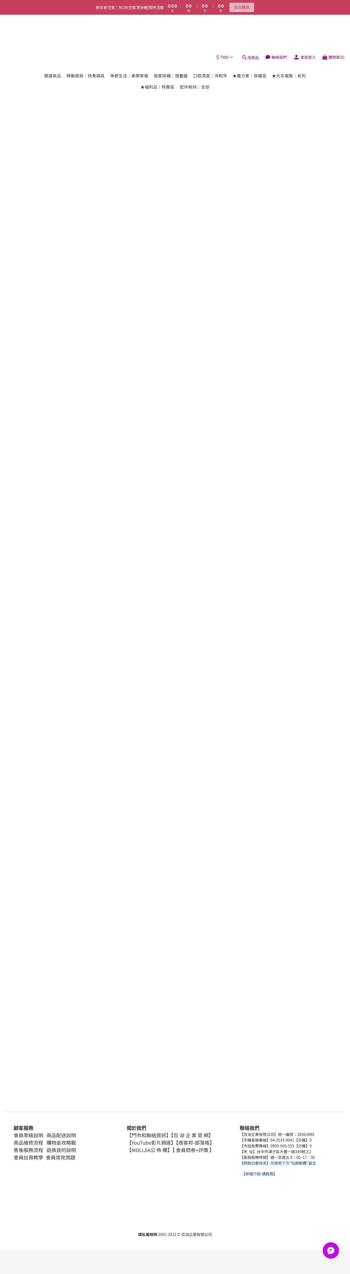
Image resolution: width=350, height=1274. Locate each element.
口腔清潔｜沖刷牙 (210, 39)
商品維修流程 (28, 1142)
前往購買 (241, 7)
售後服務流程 (28, 1149)
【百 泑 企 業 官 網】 (192, 1135)
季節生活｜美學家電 (129, 39)
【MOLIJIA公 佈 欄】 (149, 1149)
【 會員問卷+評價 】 (193, 1149)
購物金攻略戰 (60, 1142)
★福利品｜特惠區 (157, 50)
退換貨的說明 (61, 1149)
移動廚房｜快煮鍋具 (85, 39)
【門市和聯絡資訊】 (149, 1135)
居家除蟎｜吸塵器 (171, 39)
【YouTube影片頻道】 (151, 1142)
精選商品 (52, 39)
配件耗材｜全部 (195, 50)
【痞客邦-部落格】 (195, 1142)
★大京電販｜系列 (289, 39)
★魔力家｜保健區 (250, 39)
